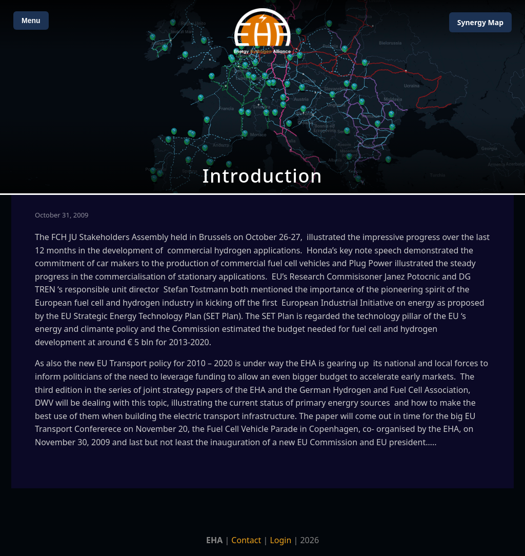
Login (280, 540)
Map (480, 22)
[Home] (262, 31)
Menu (31, 20)
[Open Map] (262, 96)
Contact (246, 540)
